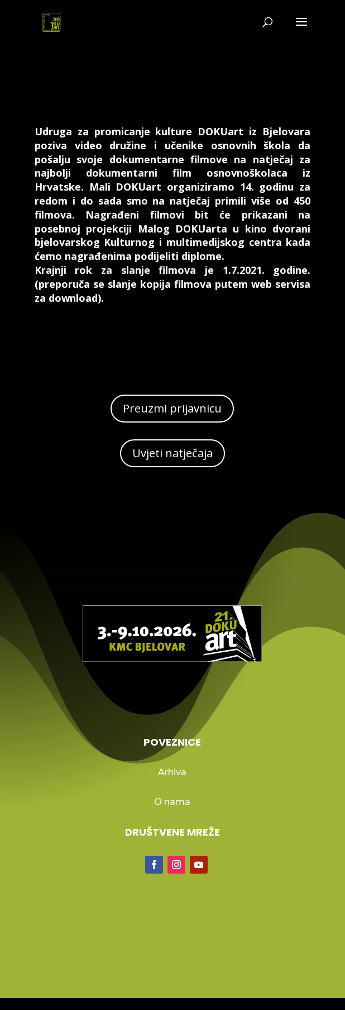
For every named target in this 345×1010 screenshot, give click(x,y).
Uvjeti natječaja (172, 453)
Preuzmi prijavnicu (172, 408)
